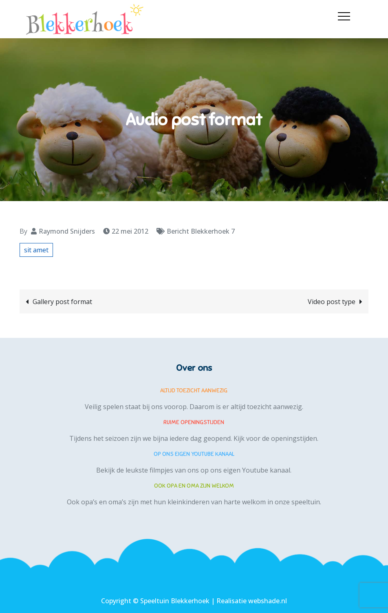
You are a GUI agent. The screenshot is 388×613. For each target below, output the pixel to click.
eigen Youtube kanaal (256, 470)
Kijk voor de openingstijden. (276, 438)
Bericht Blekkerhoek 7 (201, 231)
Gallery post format (62, 301)
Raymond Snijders (67, 231)
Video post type (331, 301)
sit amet (36, 249)
